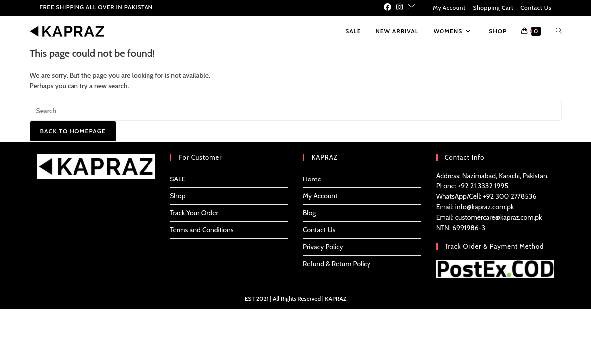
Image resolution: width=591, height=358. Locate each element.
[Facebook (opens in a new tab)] (389, 8)
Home (312, 179)
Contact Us (535, 7)
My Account (449, 7)
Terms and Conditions (201, 229)
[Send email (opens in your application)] (411, 8)
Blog (309, 212)
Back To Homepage (73, 131)
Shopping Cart (493, 7)
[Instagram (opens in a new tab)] (399, 8)
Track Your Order (194, 212)
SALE (178, 179)
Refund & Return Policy (336, 263)
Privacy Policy (323, 246)
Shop (177, 195)
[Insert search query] (296, 111)
